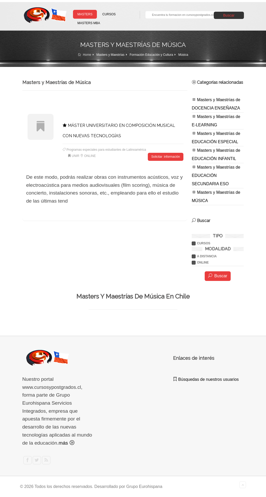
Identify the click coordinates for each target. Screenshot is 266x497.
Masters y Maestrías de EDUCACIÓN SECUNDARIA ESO (216, 175)
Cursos (203, 243)
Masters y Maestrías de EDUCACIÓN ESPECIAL (216, 137)
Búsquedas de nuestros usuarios (206, 379)
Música (183, 55)
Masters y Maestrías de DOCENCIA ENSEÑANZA (216, 103)
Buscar (229, 15)
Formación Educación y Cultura (151, 55)
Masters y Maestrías (110, 55)
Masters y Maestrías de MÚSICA (216, 196)
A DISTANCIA (207, 256)
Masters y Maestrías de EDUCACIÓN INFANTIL (216, 154)
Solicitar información (165, 156)
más (66, 443)
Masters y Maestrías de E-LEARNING (216, 120)
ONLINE (203, 262)
